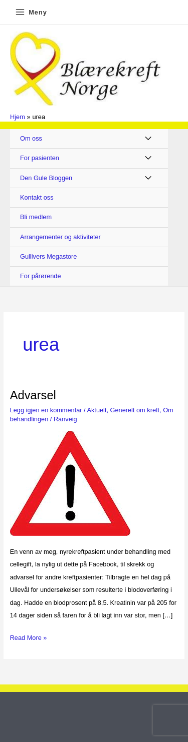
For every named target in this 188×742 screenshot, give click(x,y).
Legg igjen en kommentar (46, 410)
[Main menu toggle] (31, 12)
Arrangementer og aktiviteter (60, 237)
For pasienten (39, 158)
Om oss (31, 138)
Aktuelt (96, 410)
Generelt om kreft (135, 410)
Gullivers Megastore (48, 256)
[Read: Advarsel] (70, 482)
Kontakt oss (37, 197)
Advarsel (33, 395)
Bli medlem (36, 217)
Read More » (28, 636)
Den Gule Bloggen (46, 178)
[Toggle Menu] (148, 139)
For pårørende (40, 276)
